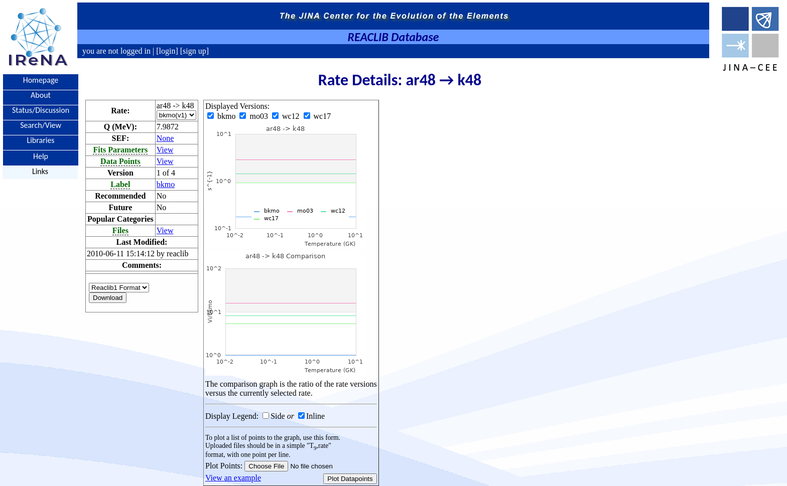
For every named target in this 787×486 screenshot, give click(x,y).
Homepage (41, 80)
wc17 (317, 116)
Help (40, 155)
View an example (233, 477)
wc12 (287, 116)
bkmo (166, 184)
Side (278, 416)
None (165, 138)
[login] (167, 51)
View (165, 149)
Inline (315, 416)
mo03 (254, 116)
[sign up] (193, 51)
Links (40, 171)
